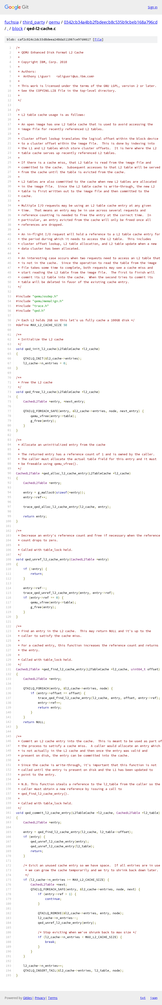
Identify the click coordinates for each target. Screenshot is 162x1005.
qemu (54, 22)
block (17, 28)
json (153, 998)
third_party (34, 22)
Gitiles (27, 998)
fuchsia (12, 22)
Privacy (40, 998)
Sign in (152, 7)
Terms (52, 998)
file (98, 39)
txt (143, 998)
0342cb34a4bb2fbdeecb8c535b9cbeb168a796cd (110, 22)
